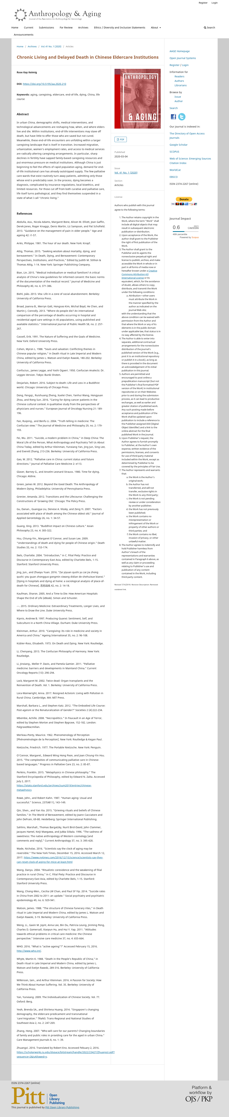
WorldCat (175, 170)
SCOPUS (174, 151)
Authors (179, 81)
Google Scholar (179, 144)
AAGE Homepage (180, 51)
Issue (178, 96)
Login (215, 2)
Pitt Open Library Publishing (62, 1107)
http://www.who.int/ (29, 950)
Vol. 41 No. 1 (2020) (51, 46)
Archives (83, 27)
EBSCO (174, 177)
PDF (121, 139)
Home (14, 27)
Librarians (181, 85)
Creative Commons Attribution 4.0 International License (139, 274)
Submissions (46, 27)
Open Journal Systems (183, 58)
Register (203, 2)
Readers (179, 76)
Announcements (23, 34)
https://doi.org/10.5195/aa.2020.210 (44, 84)
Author (179, 101)
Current (28, 27)
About (155, 27)
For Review (66, 27)
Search (209, 27)
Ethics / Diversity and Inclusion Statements (119, 27)
